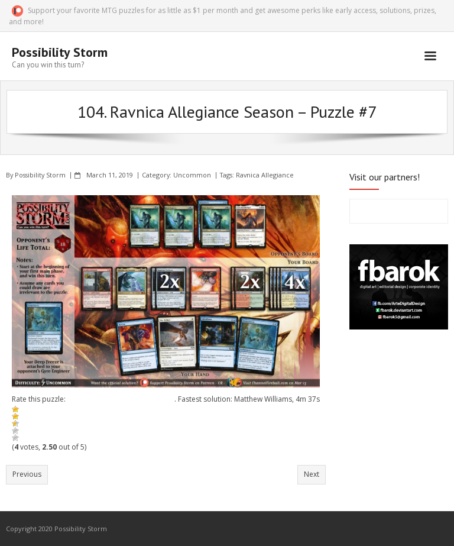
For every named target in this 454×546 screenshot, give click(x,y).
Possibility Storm (40, 174)
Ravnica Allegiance (265, 174)
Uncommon (192, 174)
